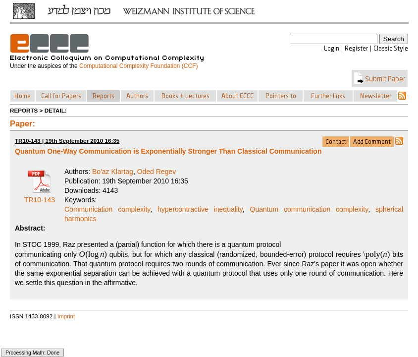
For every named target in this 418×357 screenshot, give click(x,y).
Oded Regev (156, 172)
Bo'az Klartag (112, 172)
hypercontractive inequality (200, 209)
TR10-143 (39, 196)
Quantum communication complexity (309, 209)
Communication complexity (107, 209)
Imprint (66, 316)
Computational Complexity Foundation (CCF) (138, 65)
